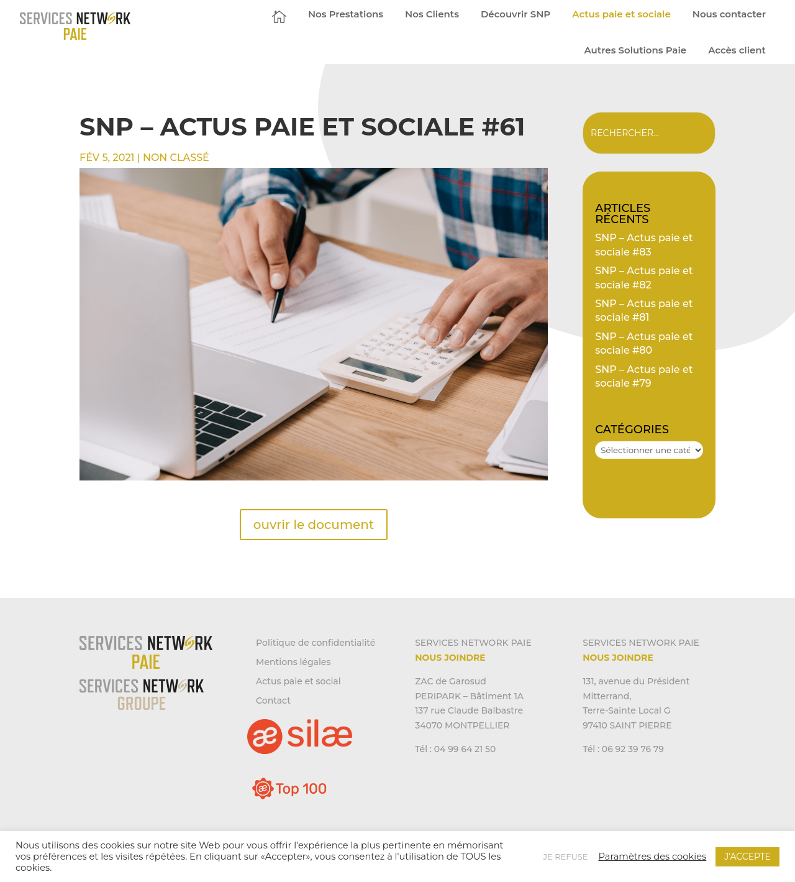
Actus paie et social (298, 681)
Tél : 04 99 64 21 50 (455, 749)
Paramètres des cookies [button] (652, 856)
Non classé (176, 157)
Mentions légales (293, 662)
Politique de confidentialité (315, 642)
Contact (273, 700)
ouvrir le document (313, 524)
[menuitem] (279, 16)
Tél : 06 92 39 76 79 (623, 749)
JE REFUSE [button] (565, 856)
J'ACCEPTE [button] (747, 856)
